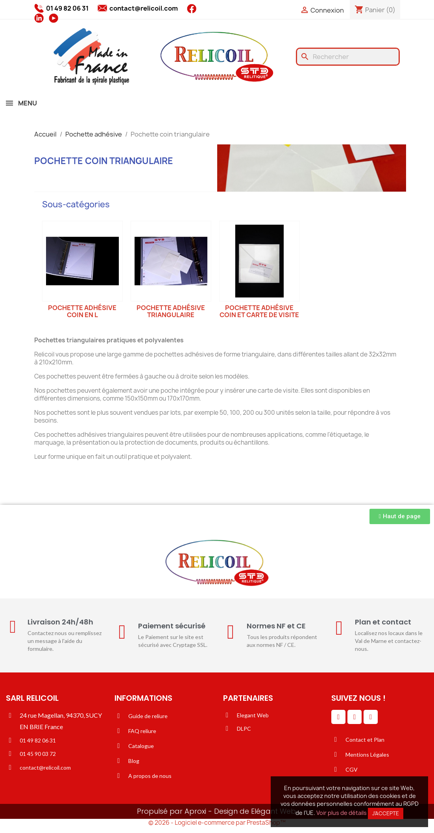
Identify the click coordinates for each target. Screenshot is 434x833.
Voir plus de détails (341, 812)
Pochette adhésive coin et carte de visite (259, 311)
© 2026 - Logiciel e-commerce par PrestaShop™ (217, 822)
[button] (399, 516)
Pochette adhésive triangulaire (171, 311)
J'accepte (385, 813)
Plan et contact (383, 622)
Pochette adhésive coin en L (82, 311)
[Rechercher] (348, 57)
